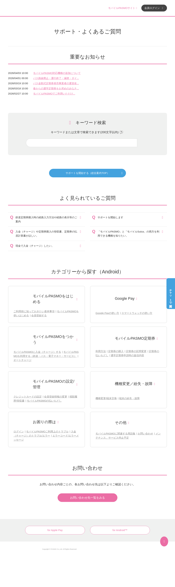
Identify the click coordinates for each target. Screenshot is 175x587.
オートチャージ (22, 360)
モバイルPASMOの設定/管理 (53, 384)
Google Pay (124, 298)
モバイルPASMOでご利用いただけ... (54, 93)
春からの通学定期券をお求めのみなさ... (56, 88)
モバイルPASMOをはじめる (53, 299)
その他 (120, 422)
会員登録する (39, 315)
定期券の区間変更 (136, 351)
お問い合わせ (145, 433)
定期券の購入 (116, 351)
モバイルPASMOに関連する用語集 (115, 433)
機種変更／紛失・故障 (133, 384)
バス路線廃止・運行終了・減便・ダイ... (56, 78)
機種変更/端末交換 (106, 398)
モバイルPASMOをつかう (53, 339)
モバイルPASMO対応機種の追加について (57, 73)
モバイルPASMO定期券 (135, 338)
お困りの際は (44, 422)
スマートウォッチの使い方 (137, 313)
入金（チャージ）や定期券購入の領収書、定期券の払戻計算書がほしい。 (46, 233)
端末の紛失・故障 (129, 398)
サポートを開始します (110, 217)
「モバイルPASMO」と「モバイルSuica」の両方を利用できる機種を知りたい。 (128, 233)
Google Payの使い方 (107, 313)
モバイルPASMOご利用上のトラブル (47, 431)
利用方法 (101, 351)
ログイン (19, 431)
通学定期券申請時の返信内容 (127, 355)
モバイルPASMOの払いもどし (44, 400)
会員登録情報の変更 (55, 396)
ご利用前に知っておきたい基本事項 (34, 311)
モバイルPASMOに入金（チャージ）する (37, 351)
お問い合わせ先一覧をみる (87, 497)
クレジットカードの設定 (28, 396)
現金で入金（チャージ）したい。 (35, 245)
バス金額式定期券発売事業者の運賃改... (56, 83)
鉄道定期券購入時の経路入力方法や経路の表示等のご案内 (46, 219)
